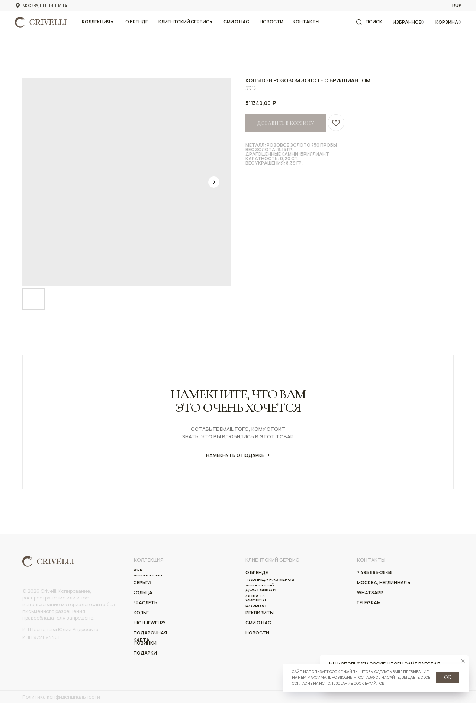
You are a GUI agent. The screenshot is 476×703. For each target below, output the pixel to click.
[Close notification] (463, 661)
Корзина (446, 22)
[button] (97, 22)
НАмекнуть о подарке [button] (235, 455)
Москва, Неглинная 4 (45, 5)
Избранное (407, 22)
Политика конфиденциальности (61, 696)
